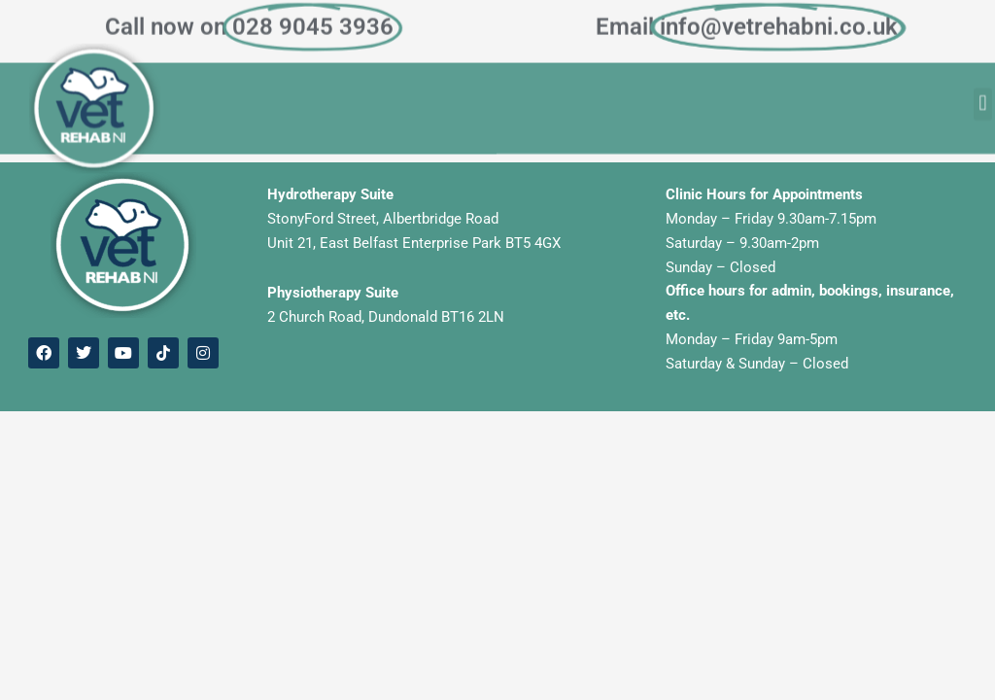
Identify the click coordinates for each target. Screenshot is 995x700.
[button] (983, 97)
